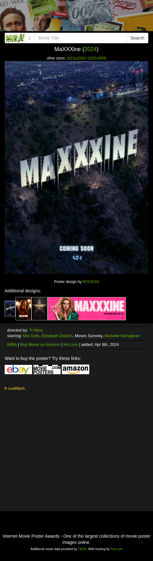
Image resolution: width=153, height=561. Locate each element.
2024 (90, 49)
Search (137, 37)
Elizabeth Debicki (57, 335)
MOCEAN (91, 282)
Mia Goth (31, 335)
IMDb (12, 344)
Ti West (36, 330)
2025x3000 (97, 58)
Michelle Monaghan (122, 335)
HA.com (71, 344)
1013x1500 (76, 58)
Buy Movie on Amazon (40, 344)
